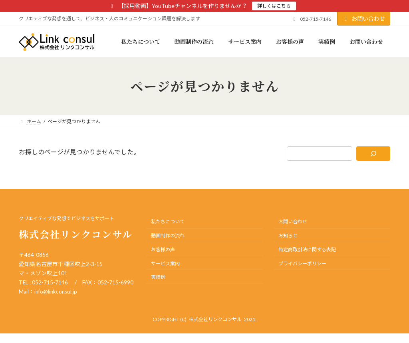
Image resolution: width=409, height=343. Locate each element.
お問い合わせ (363, 18)
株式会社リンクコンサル (215, 319)
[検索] (373, 153)
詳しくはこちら (274, 6)
